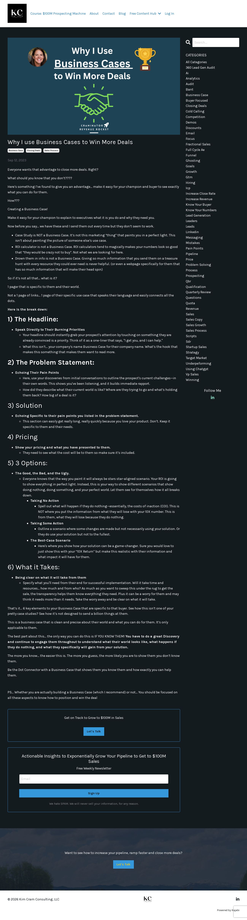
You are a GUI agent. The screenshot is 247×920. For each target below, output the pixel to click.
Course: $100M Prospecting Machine (58, 13)
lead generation (198, 215)
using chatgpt (197, 369)
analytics (193, 78)
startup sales (196, 347)
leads (190, 226)
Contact (108, 13)
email (190, 133)
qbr (188, 281)
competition (195, 117)
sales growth (196, 325)
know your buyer (198, 204)
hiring (190, 183)
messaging (194, 237)
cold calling (195, 111)
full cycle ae (195, 150)
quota (190, 303)
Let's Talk (94, 731)
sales (190, 314)
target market (196, 358)
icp (188, 188)
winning (192, 380)
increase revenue (199, 199)
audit (190, 84)
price (189, 259)
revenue (192, 309)
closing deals (33, 150)
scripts (191, 336)
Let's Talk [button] (124, 864)
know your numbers (201, 210)
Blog (122, 13)
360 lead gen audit (200, 67)
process (192, 270)
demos (191, 122)
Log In (169, 13)
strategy (192, 352)
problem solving (198, 265)
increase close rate (200, 193)
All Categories (196, 62)
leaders (191, 221)
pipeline (192, 254)
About (94, 13)
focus (190, 139)
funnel (191, 155)
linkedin (192, 232)
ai (187, 73)
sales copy (194, 319)
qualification (196, 287)
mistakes (193, 243)
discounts (193, 128)
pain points (194, 248)
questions (193, 298)
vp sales (192, 374)
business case (16, 150)
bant (189, 89)
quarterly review (198, 292)
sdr (188, 341)
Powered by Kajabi (228, 910)
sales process (51, 150)
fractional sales (198, 144)
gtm (189, 177)
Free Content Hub (145, 13)
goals (190, 166)
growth (191, 172)
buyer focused (197, 100)
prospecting (195, 276)
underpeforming (198, 363)
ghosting (193, 161)
